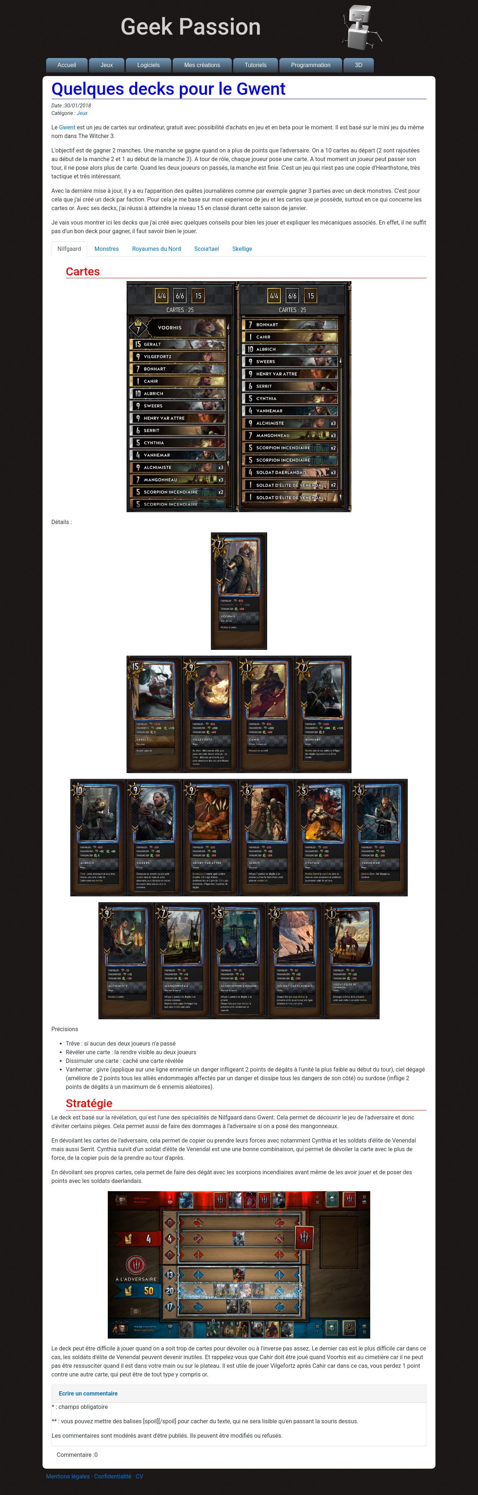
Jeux (107, 65)
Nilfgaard (69, 248)
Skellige (242, 248)
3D (358, 65)
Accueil (67, 65)
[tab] (239, 1394)
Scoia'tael (206, 248)
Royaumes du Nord (156, 248)
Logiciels (148, 65)
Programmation (310, 65)
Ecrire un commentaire (88, 1393)
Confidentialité (112, 1476)
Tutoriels (256, 65)
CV (139, 1476)
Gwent (67, 127)
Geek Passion (190, 26)
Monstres (106, 248)
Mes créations (202, 65)
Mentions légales (68, 1476)
